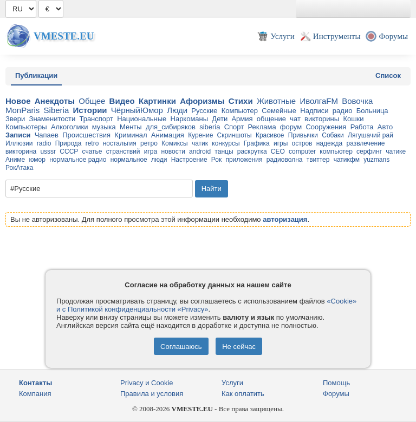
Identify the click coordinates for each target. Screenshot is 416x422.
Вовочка (357, 101)
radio (44, 143)
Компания (35, 394)
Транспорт (96, 119)
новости (173, 151)
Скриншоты (234, 135)
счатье (92, 151)
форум (291, 127)
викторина (20, 151)
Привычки (303, 135)
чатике (396, 151)
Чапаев (46, 135)
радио (343, 111)
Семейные (279, 111)
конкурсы (225, 143)
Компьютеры (26, 127)
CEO (278, 151)
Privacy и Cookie (146, 383)
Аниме (15, 159)
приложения (243, 159)
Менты (131, 127)
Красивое (270, 135)
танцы (223, 151)
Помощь (336, 383)
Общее (92, 101)
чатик (200, 143)
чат (295, 119)
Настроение (189, 159)
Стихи (241, 101)
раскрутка (252, 151)
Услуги (232, 383)
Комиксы (174, 143)
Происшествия (86, 135)
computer (302, 151)
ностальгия (119, 143)
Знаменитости (52, 119)
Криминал (130, 135)
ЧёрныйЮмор (137, 110)
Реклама (262, 127)
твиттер (318, 159)
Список (388, 75)
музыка (104, 127)
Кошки (353, 119)
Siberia (56, 110)
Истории (90, 110)
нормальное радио (77, 159)
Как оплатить (243, 394)
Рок (216, 159)
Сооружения (326, 127)
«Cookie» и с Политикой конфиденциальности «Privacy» (206, 305)
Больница (372, 111)
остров (302, 143)
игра (150, 151)
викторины (321, 119)
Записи (17, 135)
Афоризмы (202, 101)
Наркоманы (190, 119)
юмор (37, 159)
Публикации (36, 75)
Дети (219, 119)
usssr (48, 151)
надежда (329, 143)
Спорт (234, 127)
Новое (18, 101)
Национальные (141, 119)
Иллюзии (19, 143)
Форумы (336, 394)
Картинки (157, 101)
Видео (122, 101)
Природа (68, 143)
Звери (15, 119)
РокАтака (19, 168)
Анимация (167, 135)
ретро (149, 143)
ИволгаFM (319, 101)
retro (92, 143)
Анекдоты (55, 101)
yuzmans (376, 159)
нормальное (128, 159)
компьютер (336, 151)
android (200, 151)
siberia (209, 127)
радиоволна (284, 159)
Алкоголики (69, 127)
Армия (241, 119)
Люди (177, 110)
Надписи (314, 111)
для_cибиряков (171, 127)
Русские (204, 111)
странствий (123, 151)
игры (281, 143)
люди (159, 159)
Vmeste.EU (64, 36)
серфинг (369, 151)
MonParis (22, 110)
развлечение (365, 143)
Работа (362, 127)
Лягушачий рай (370, 135)
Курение (200, 135)
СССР (69, 151)
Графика (257, 143)
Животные (276, 101)
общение (271, 119)
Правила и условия (151, 394)
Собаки (333, 135)
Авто (385, 127)
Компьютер (240, 111)
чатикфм (347, 159)
